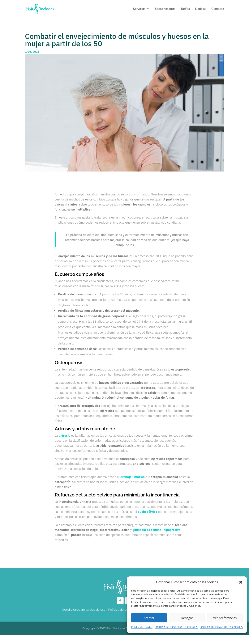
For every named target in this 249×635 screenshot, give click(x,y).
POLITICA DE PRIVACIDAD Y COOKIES (176, 627)
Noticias (200, 8)
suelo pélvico (147, 512)
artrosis (64, 435)
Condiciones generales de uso (84, 609)
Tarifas (185, 8)
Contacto (217, 8)
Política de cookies (142, 627)
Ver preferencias (225, 618)
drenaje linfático (132, 477)
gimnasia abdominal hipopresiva (157, 530)
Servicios (139, 8)
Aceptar (148, 618)
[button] (241, 582)
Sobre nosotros (165, 8)
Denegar (187, 618)
